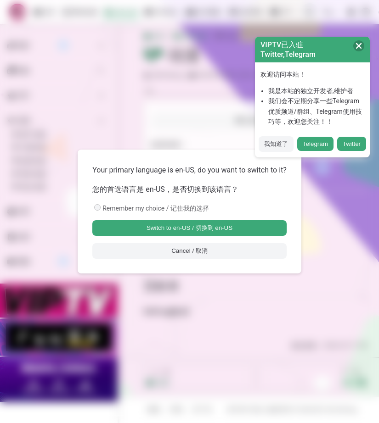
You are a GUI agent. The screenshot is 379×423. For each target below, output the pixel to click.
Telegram (315, 143)
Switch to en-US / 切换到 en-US (189, 227)
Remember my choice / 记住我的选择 (155, 208)
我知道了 (276, 143)
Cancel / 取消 (189, 250)
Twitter (352, 143)
